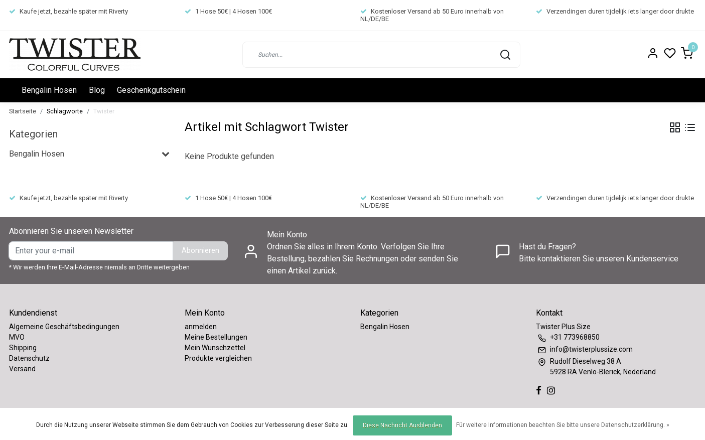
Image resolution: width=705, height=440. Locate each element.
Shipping (23, 348)
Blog (97, 90)
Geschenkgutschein (151, 90)
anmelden (201, 327)
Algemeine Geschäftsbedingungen (64, 327)
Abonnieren (200, 250)
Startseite (22, 111)
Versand (22, 369)
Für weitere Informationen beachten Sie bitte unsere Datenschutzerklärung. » (562, 424)
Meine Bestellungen (216, 337)
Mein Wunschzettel (215, 348)
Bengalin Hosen (49, 90)
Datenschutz (29, 358)
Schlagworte (65, 111)
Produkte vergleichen (218, 358)
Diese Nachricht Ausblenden (402, 425)
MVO (17, 337)
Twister (103, 111)
